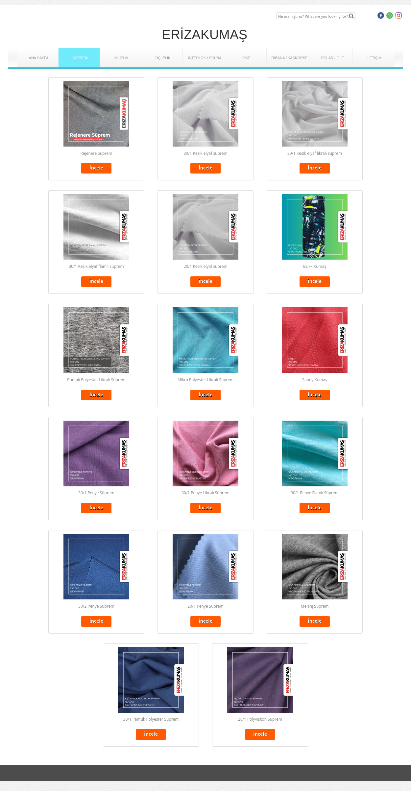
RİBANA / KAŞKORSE (290, 58)
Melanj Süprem (315, 606)
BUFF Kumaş (314, 266)
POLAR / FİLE (332, 58)
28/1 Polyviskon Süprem (260, 719)
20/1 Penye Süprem (205, 606)
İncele (96, 168)
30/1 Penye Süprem (96, 493)
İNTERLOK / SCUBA (204, 58)
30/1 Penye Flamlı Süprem (315, 493)
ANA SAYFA (39, 58)
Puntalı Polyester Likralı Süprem (96, 380)
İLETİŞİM (374, 58)
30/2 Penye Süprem (96, 606)
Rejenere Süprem (96, 153)
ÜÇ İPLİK (163, 58)
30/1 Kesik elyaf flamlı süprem (96, 266)
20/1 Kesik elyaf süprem (205, 266)
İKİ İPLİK (121, 58)
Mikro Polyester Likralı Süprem (206, 380)
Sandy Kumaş (314, 380)
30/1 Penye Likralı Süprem (205, 493)
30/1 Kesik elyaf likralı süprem (314, 153)
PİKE (246, 58)
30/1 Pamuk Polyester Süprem (151, 719)
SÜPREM (80, 58)
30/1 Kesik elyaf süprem (205, 153)
